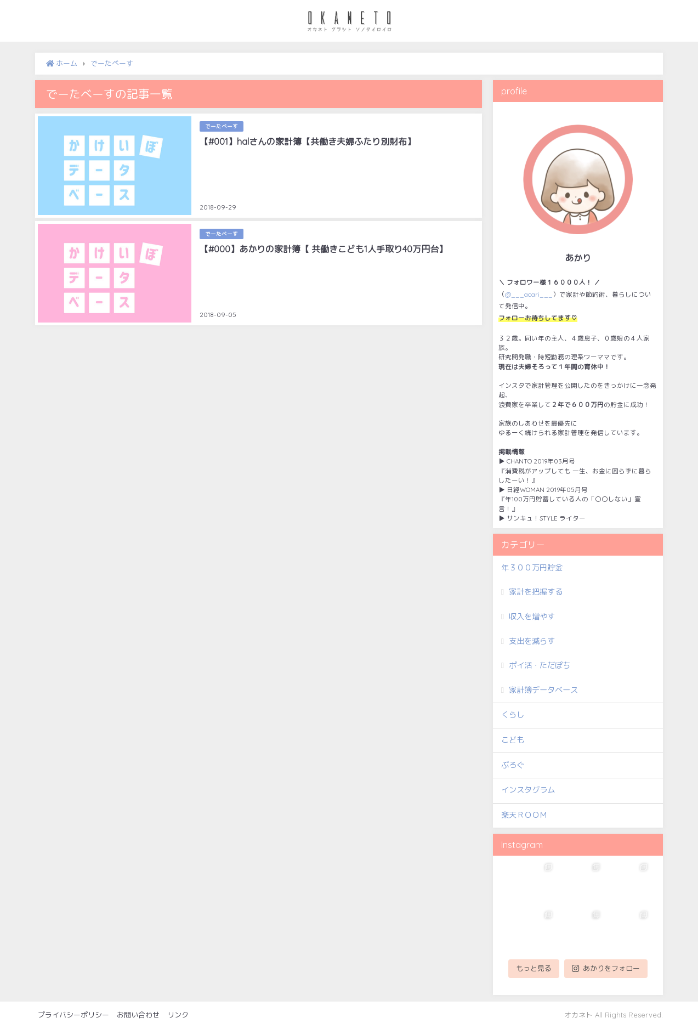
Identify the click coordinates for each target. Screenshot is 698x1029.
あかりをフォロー (606, 968)
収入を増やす (532, 616)
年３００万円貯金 (532, 568)
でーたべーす (221, 126)
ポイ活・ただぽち (539, 665)
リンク (178, 1014)
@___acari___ (529, 294)
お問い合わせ (138, 1014)
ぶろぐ (512, 765)
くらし (512, 715)
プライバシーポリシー (73, 1014)
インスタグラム (528, 790)
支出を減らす (532, 641)
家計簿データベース (543, 690)
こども (512, 740)
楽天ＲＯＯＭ (524, 815)
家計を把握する (536, 592)
